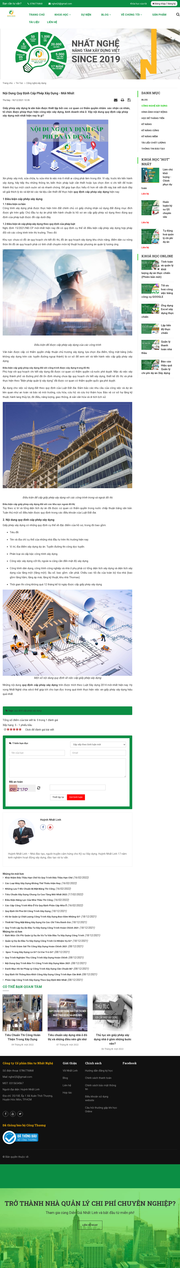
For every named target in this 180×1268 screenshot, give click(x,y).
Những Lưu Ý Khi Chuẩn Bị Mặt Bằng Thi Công (30, 888)
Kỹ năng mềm (149, 136)
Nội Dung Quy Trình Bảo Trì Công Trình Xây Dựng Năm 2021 (37, 963)
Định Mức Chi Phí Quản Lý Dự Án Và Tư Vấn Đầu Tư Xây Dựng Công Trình (44, 935)
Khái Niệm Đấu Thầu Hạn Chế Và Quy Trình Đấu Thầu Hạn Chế (38, 877)
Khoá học (63, 14)
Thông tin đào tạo (153, 148)
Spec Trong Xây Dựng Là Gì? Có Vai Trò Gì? (29, 952)
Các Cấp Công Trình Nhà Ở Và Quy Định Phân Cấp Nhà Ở (36, 905)
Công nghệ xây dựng (154, 105)
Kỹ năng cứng (150, 130)
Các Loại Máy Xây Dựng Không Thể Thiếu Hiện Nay (33, 883)
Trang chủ (37, 14)
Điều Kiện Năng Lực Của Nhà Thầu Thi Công (29, 900)
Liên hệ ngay (90, 1225)
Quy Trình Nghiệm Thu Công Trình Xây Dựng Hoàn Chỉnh (36, 957)
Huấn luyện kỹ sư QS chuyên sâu (167, 209)
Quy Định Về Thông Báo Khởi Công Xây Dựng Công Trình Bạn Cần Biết (43, 974)
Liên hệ (52, 22)
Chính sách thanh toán (98, 1078)
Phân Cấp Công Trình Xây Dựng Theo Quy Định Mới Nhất (36, 980)
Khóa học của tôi (138, 3)
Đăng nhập (159, 3)
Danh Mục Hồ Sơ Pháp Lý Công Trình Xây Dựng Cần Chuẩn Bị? (39, 968)
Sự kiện (86, 14)
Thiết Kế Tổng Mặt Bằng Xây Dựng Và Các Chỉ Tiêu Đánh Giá (38, 922)
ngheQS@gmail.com (60, 3)
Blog (106, 14)
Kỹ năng (146, 124)
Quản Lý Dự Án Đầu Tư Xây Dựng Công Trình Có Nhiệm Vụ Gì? (38, 941)
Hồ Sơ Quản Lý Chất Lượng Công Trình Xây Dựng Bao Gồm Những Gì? (42, 916)
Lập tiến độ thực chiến (166, 329)
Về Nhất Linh (70, 1070)
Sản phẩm (159, 14)
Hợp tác (67, 1092)
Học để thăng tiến (152, 118)
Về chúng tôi (131, 14)
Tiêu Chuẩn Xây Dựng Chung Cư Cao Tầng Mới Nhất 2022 (36, 894)
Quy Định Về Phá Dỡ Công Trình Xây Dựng (28, 911)
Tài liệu (34, 22)
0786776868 (35, 3)
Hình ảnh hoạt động (154, 112)
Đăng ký (172, 3)
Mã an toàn (16, 781)
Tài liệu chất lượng (153, 142)
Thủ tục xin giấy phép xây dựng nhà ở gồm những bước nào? (112, 1039)
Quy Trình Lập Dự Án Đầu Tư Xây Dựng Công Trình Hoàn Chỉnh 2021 (42, 927)
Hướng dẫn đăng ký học (99, 1070)
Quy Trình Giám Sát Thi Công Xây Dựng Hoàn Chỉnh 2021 (36, 946)
